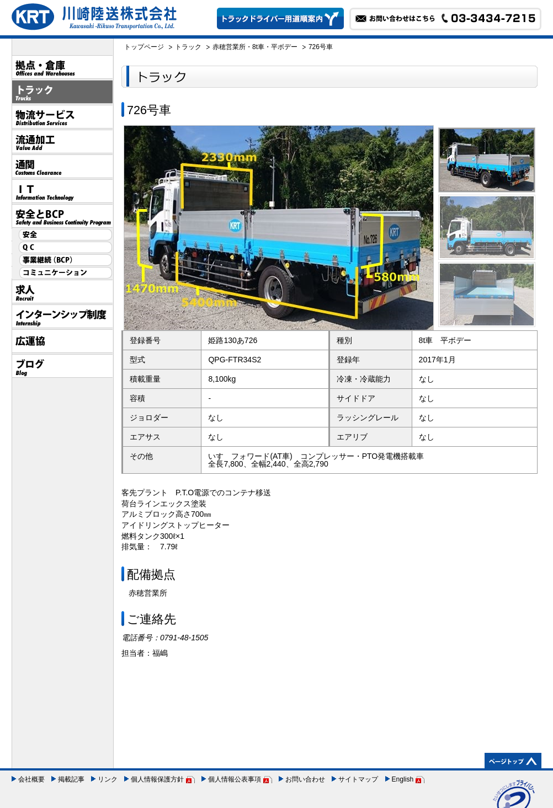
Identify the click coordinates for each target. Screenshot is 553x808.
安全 (62, 234)
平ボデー (284, 47)
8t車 (258, 47)
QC (62, 247)
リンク (108, 779)
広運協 (62, 341)
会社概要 (31, 779)
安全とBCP (62, 216)
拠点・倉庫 (62, 67)
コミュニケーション (62, 273)
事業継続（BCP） (62, 260)
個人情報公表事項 (234, 779)
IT (62, 191)
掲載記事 (71, 779)
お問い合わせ (305, 779)
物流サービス (62, 117)
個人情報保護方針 (157, 779)
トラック (62, 92)
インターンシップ (62, 316)
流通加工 (62, 141)
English (403, 779)
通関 (62, 166)
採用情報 (62, 291)
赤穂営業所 (229, 47)
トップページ (144, 47)
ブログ (62, 366)
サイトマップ (358, 779)
